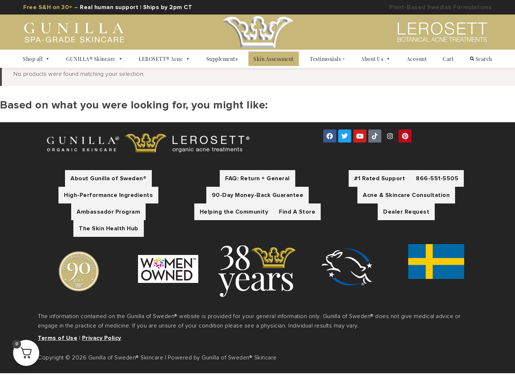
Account (417, 58)
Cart (448, 58)
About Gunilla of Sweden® (108, 184)
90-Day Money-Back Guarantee (258, 201)
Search (481, 58)
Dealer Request (406, 218)
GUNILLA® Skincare (94, 59)
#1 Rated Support (379, 184)
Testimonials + (327, 58)
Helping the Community (234, 218)
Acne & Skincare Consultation (406, 201)
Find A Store (297, 218)
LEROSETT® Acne (164, 59)
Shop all (36, 59)
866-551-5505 (437, 184)
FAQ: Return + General (257, 184)
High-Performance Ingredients (108, 201)
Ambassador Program (108, 218)
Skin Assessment (274, 58)
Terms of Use (57, 344)
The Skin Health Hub (108, 234)
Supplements (222, 58)
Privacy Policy (101, 344)
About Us (376, 59)
